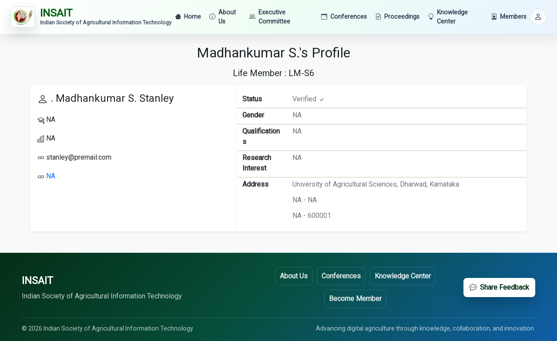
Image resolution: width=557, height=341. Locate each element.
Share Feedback (499, 287)
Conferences (344, 16)
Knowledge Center (448, 17)
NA (50, 176)
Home (188, 16)
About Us (222, 17)
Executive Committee (269, 17)
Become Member (355, 298)
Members (509, 16)
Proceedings (397, 16)
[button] (538, 17)
